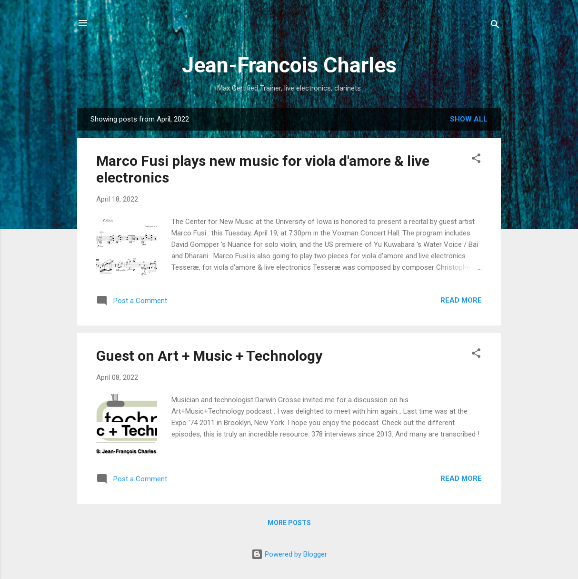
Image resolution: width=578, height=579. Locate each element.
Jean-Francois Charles (289, 65)
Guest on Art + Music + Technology (209, 355)
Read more (461, 300)
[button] (476, 159)
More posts (289, 523)
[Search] (495, 26)
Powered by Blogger (289, 554)
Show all (469, 119)
